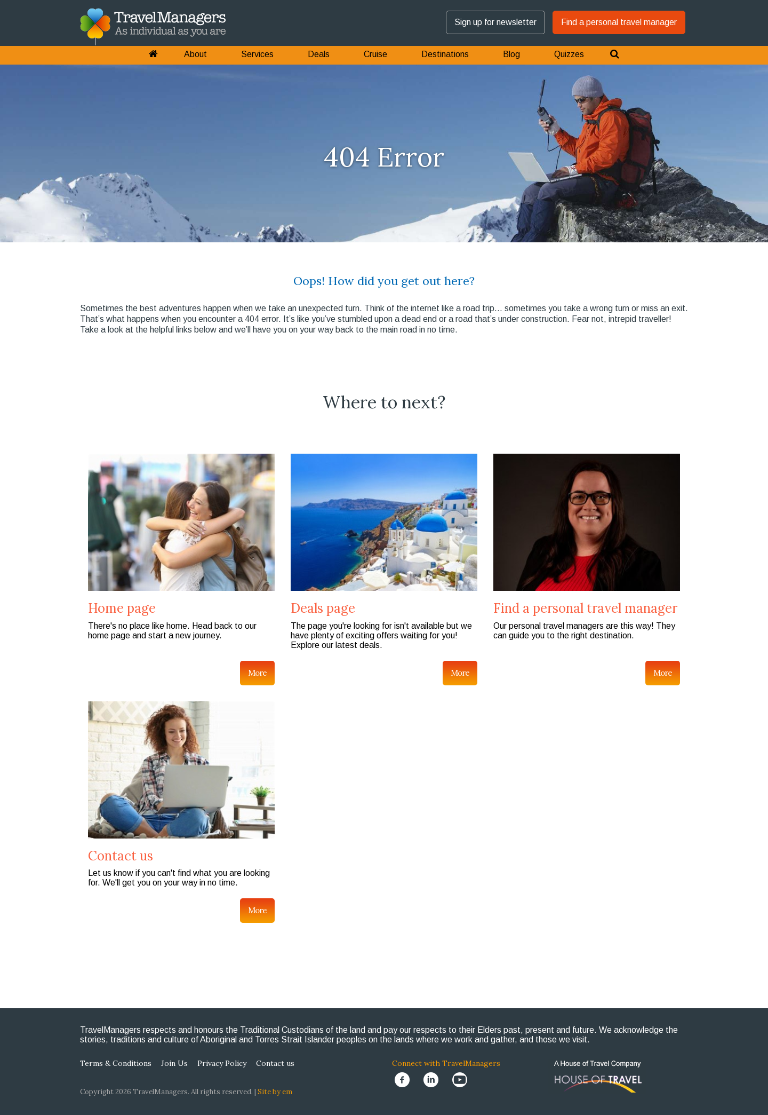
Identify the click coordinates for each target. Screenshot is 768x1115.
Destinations (445, 54)
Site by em (275, 1091)
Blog (511, 54)
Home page (122, 608)
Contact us (120, 856)
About (195, 54)
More (257, 673)
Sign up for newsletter (495, 22)
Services (257, 54)
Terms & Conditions (115, 1063)
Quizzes (569, 54)
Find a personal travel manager (619, 22)
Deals (319, 54)
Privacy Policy (221, 1063)
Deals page (323, 608)
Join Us (174, 1063)
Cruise (375, 54)
